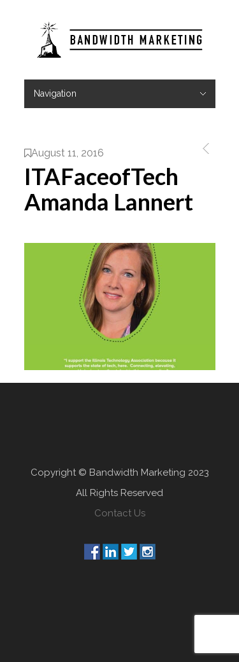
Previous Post (203, 148)
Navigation (55, 93)
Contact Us (119, 513)
